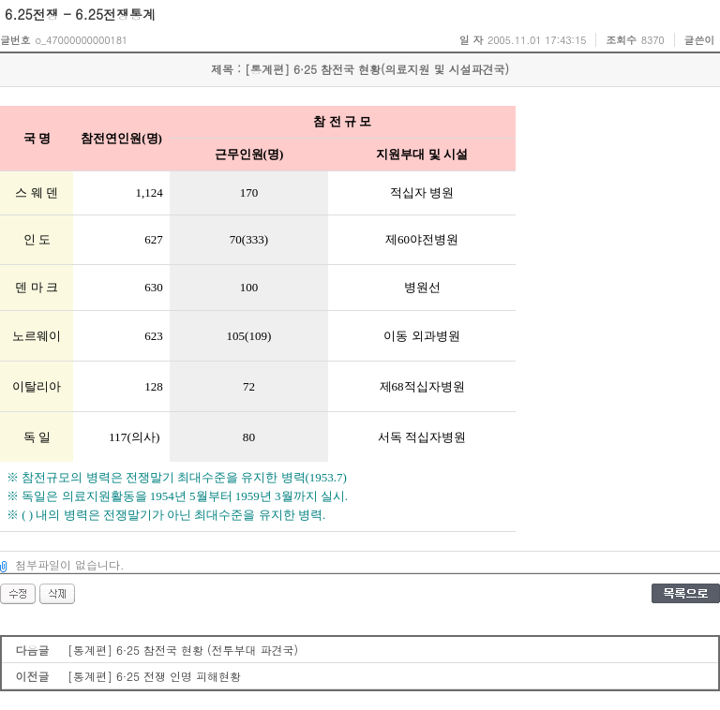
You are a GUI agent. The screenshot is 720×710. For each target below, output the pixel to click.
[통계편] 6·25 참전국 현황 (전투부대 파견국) (183, 650)
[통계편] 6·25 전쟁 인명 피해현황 (154, 676)
